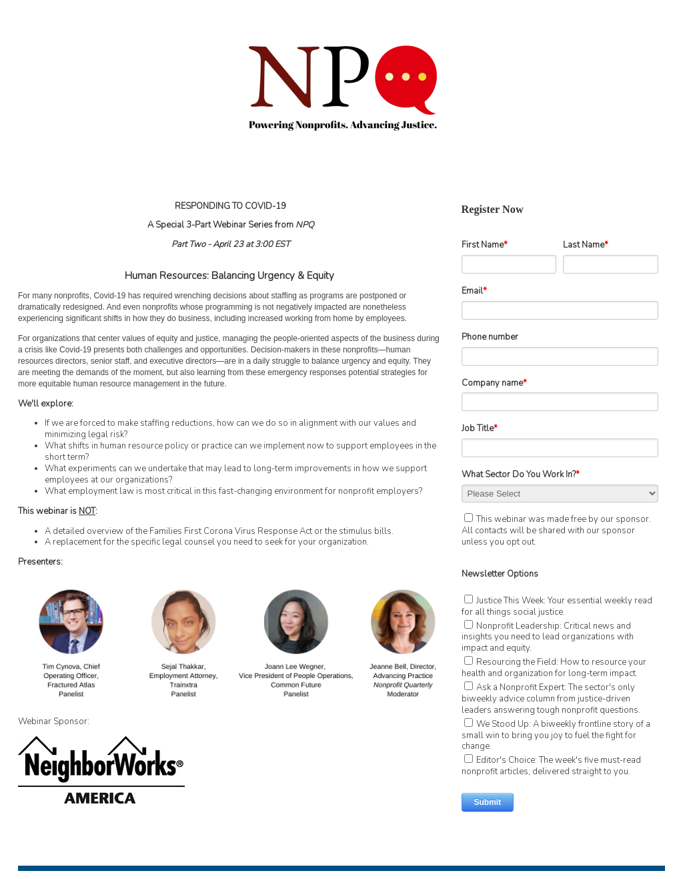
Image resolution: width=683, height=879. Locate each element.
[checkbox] (560, 685)
